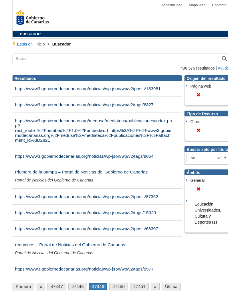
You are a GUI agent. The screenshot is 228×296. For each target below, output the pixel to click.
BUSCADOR (30, 34)
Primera (23, 286)
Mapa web (198, 5)
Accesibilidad (172, 5)
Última (171, 286)
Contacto (219, 5)
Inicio (40, 44)
